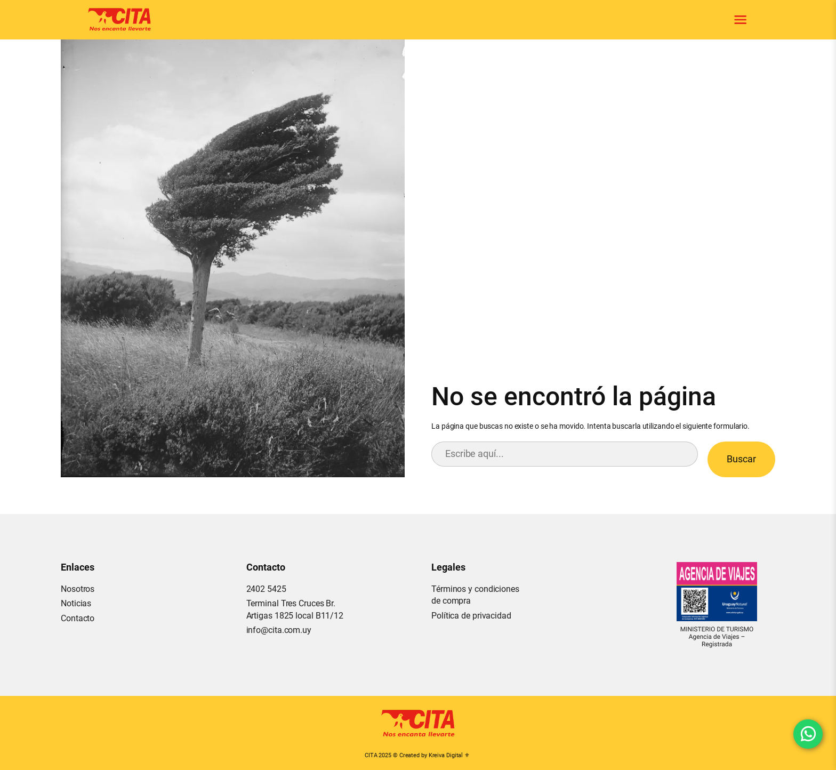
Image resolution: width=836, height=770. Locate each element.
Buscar (741, 458)
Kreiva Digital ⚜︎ (449, 755)
